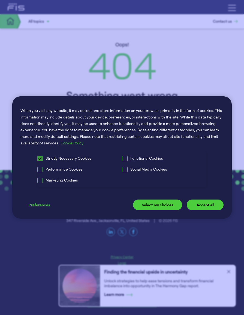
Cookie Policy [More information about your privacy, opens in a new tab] (72, 143)
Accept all (205, 205)
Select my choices (157, 205)
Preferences (39, 205)
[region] (122, 157)
